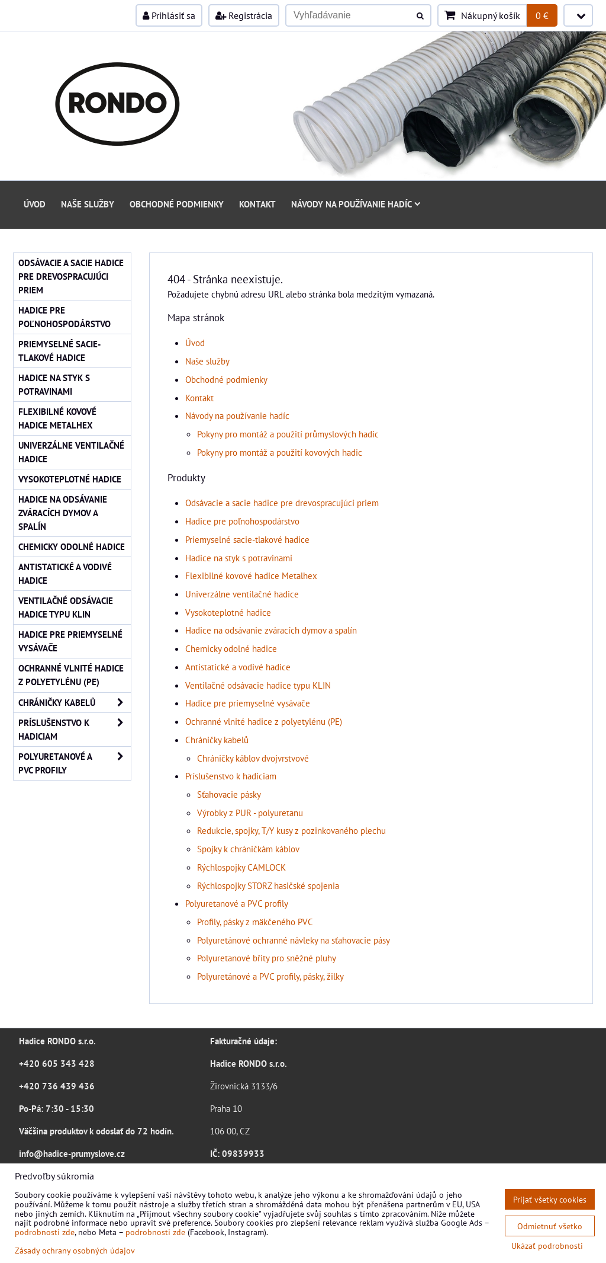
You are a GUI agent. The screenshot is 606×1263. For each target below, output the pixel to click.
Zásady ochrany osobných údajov (75, 1250)
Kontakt (257, 204)
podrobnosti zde (45, 1232)
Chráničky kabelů (217, 740)
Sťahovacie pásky (229, 794)
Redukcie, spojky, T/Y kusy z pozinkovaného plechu (291, 830)
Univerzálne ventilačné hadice (242, 594)
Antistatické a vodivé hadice (238, 667)
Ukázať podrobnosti (547, 1246)
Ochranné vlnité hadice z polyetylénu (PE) (263, 721)
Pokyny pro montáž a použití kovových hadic (279, 452)
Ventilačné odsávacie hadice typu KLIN (258, 685)
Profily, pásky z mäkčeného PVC (255, 922)
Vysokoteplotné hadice (228, 612)
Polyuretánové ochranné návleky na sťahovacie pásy (293, 940)
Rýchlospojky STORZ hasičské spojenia (268, 885)
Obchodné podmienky (177, 204)
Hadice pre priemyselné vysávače (247, 703)
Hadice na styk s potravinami (238, 558)
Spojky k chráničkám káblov (248, 849)
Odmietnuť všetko (549, 1226)
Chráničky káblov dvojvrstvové (253, 758)
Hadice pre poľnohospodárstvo (242, 521)
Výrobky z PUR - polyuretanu (250, 812)
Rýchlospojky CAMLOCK (241, 867)
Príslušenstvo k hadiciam (230, 776)
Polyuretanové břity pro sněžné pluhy (266, 958)
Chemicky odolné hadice (231, 648)
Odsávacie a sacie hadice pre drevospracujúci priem (282, 503)
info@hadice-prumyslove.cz (72, 1153)
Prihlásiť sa (169, 15)
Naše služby (87, 204)
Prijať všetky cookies (549, 1199)
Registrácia (243, 15)
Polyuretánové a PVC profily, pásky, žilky (270, 976)
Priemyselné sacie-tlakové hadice (247, 539)
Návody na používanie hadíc (356, 204)
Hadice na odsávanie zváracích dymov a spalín (271, 630)
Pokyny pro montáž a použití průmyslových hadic (288, 434)
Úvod (35, 204)
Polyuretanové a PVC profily (236, 903)
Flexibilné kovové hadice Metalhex (251, 575)
